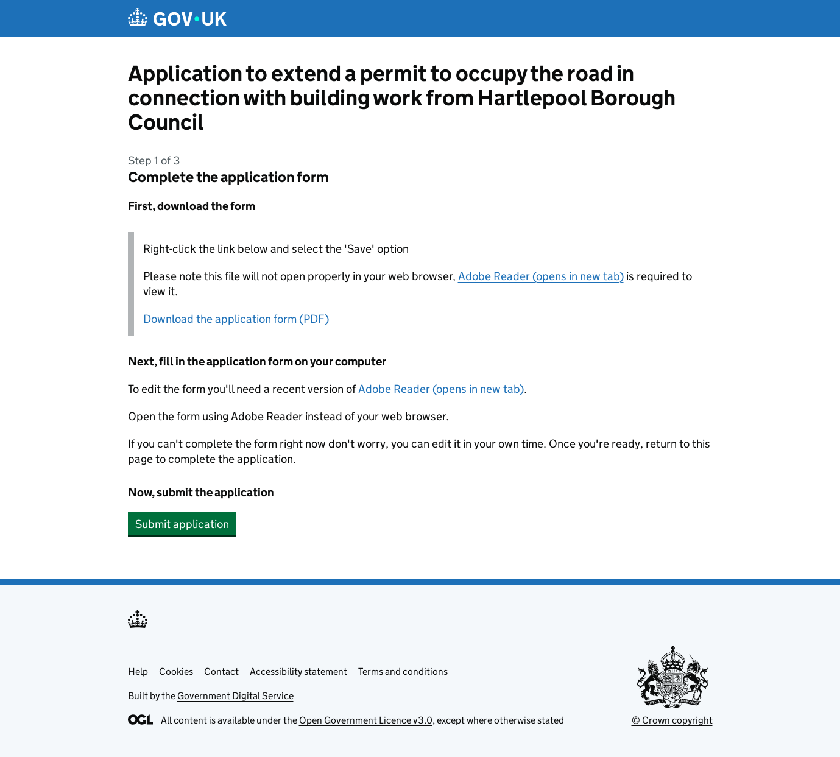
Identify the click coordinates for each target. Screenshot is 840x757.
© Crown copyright (672, 720)
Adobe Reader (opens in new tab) (541, 276)
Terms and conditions (403, 671)
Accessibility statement (298, 671)
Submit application (182, 524)
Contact (221, 671)
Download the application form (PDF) (236, 319)
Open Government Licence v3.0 (365, 720)
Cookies (176, 671)
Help (138, 671)
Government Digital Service (235, 696)
